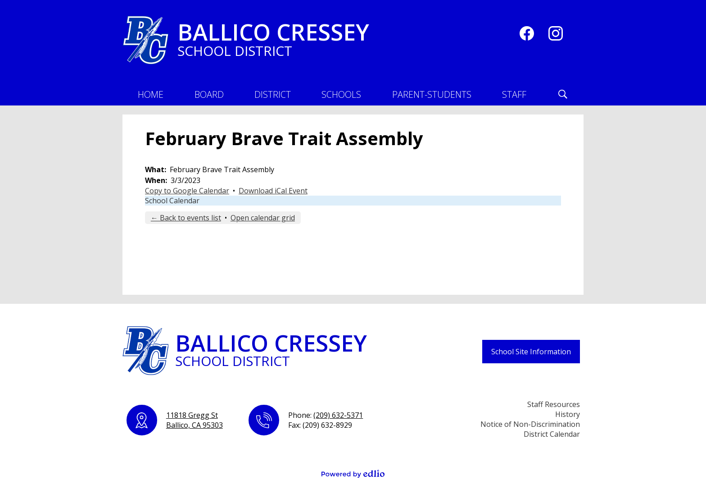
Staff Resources (553, 404)
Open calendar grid (263, 218)
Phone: (325, 415)
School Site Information (531, 352)
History (567, 414)
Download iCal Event (273, 191)
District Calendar (552, 434)
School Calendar (172, 201)
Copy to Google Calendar (187, 191)
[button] (209, 94)
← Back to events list (186, 218)
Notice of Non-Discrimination (530, 424)
